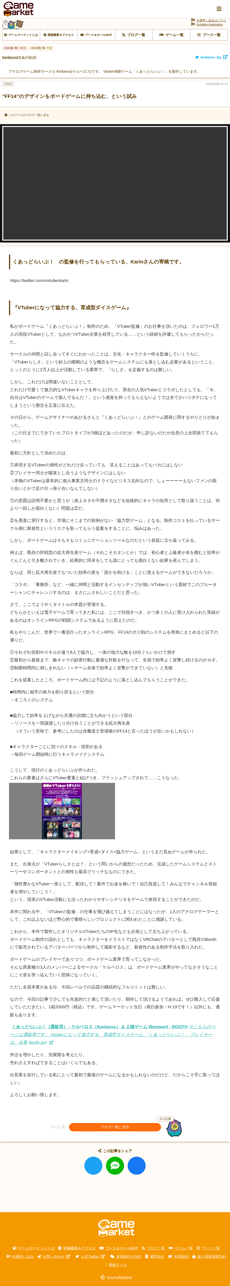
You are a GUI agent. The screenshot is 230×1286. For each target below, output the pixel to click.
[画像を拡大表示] (62, 838)
